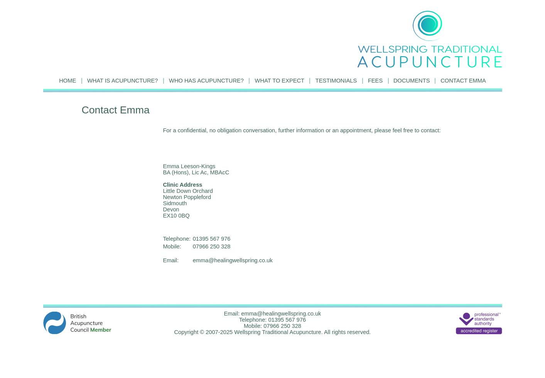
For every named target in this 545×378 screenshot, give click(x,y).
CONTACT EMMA (463, 81)
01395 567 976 (212, 239)
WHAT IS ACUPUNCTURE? (122, 81)
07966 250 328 (212, 246)
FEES (375, 81)
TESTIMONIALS (336, 81)
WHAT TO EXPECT (279, 81)
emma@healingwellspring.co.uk (233, 260)
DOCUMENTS (411, 81)
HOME (67, 81)
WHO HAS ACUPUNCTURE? (206, 81)
